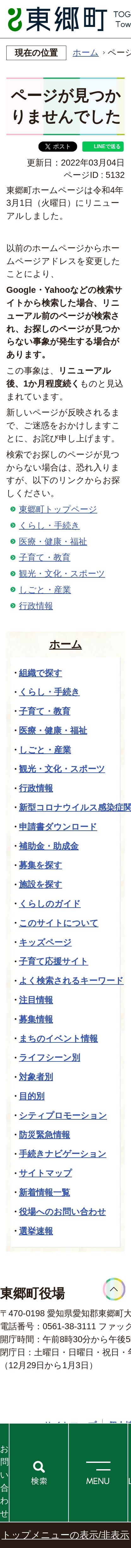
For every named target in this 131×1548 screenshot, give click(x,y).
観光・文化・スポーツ (62, 573)
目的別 (32, 1096)
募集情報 (36, 1019)
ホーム (86, 52)
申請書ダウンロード (58, 827)
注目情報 (36, 1000)
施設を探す (40, 884)
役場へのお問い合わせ (62, 1212)
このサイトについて (58, 923)
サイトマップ (45, 1173)
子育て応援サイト (53, 961)
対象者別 (36, 1077)
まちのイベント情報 (58, 1038)
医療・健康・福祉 (53, 541)
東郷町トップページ (58, 509)
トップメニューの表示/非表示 (65, 1535)
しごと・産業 (45, 590)
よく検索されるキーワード (71, 980)
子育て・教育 (44, 557)
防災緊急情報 (44, 1135)
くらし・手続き (49, 525)
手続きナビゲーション (62, 1154)
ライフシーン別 (49, 1057)
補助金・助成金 (49, 846)
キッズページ (45, 942)
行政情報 (36, 606)
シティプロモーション (63, 1115)
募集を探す (40, 865)
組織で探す (40, 673)
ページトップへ (114, 1289)
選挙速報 (36, 1231)
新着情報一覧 (44, 1192)
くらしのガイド (50, 904)
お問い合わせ (4, 1481)
